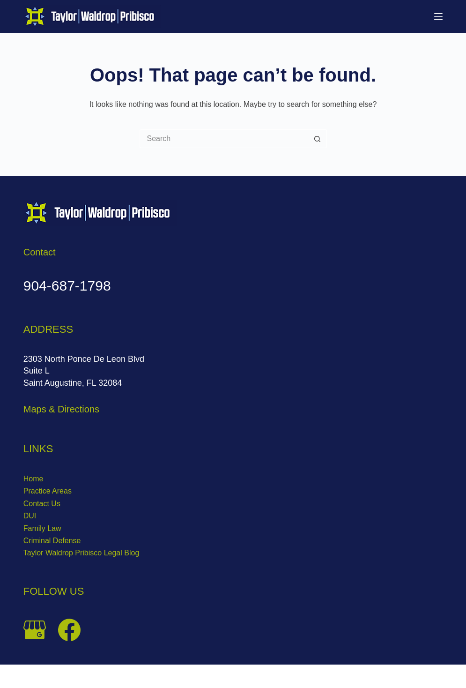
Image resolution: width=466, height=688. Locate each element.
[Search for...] (224, 138)
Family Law (42, 528)
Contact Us (41, 504)
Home (33, 479)
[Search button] (317, 138)
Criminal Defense (52, 541)
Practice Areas (47, 491)
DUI (30, 516)
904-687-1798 (67, 285)
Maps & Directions (61, 409)
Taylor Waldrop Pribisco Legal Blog (81, 553)
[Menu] (438, 16)
